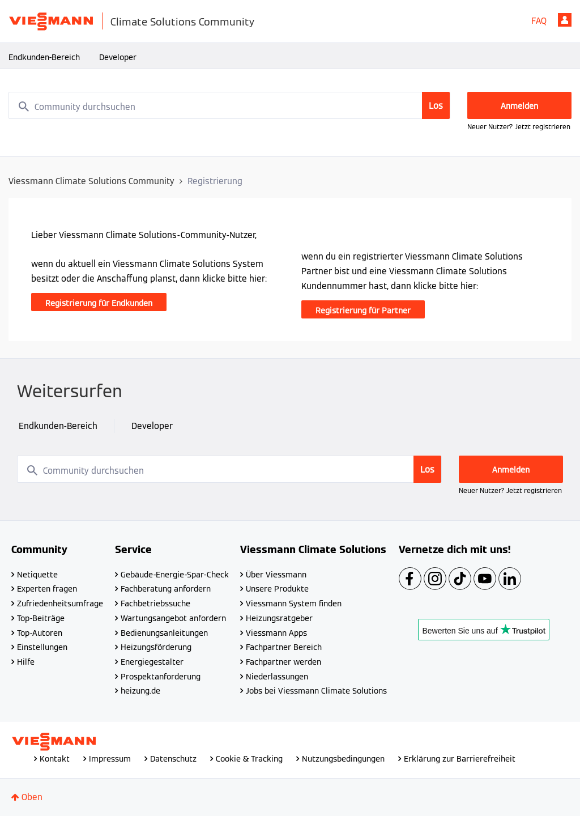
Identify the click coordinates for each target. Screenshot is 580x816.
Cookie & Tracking (249, 759)
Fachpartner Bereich (284, 647)
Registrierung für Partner (363, 310)
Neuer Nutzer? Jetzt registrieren (518, 126)
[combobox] (229, 105)
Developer (118, 57)
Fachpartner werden (283, 662)
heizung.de (140, 691)
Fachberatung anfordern (166, 589)
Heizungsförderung (156, 647)
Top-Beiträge (41, 618)
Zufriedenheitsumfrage (60, 603)
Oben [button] (32, 797)
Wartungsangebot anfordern (173, 618)
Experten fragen (47, 589)
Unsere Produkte (277, 589)
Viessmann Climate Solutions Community (91, 181)
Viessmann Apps (276, 633)
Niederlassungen (277, 677)
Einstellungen (42, 647)
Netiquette (37, 575)
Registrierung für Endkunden (98, 303)
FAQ (539, 20)
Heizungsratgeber (279, 618)
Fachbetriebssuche (155, 603)
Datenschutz (173, 759)
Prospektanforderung (161, 677)
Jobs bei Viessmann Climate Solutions (316, 691)
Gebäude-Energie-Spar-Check (175, 575)
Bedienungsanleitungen (164, 633)
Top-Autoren (39, 633)
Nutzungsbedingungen (343, 759)
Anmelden (565, 20)
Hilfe (26, 662)
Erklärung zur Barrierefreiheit (459, 759)
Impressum (110, 759)
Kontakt (55, 759)
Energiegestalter (152, 662)
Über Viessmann (276, 575)
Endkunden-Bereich (44, 57)
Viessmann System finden (294, 603)
